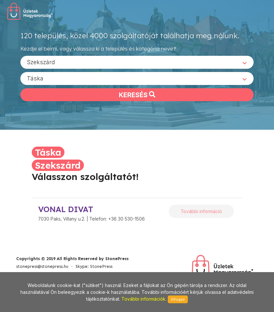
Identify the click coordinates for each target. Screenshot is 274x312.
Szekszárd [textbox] (41, 61)
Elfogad (178, 299)
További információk (143, 299)
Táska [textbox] (35, 78)
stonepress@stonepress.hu (42, 266)
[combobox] (137, 61)
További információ (201, 211)
